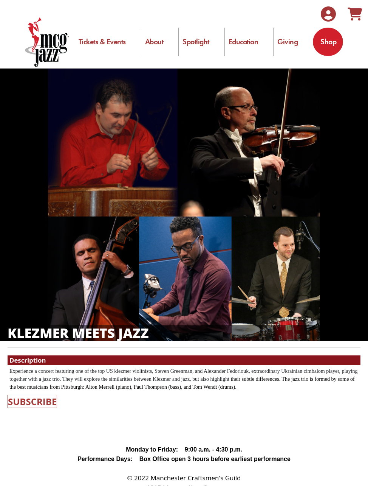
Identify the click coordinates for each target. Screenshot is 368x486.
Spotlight (195, 42)
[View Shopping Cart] (355, 14)
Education (243, 42)
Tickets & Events (102, 42)
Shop (328, 42)
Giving (287, 42)
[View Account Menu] (328, 14)
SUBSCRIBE (32, 401)
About (154, 42)
